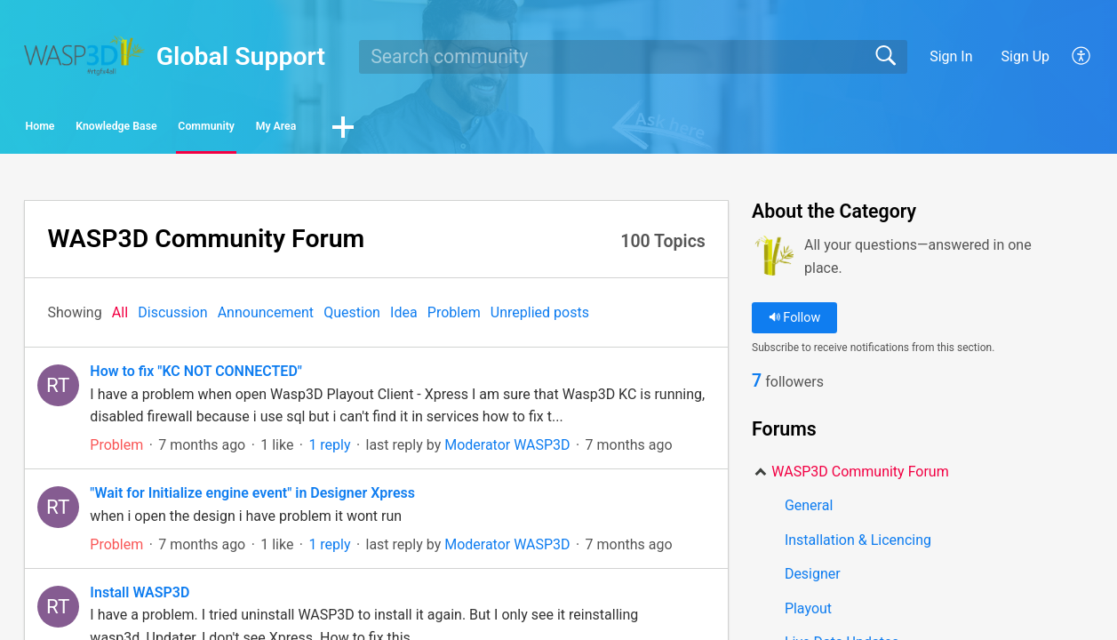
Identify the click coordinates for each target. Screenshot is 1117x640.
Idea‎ (404, 317)
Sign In (951, 56)
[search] (632, 57)
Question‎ (351, 317)
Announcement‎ (266, 317)
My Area (485, 129)
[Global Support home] (84, 56)
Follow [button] (795, 323)
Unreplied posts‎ (540, 317)
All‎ (120, 317)
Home (74, 129)
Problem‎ (454, 317)
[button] (579, 130)
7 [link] (757, 388)
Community (360, 129)
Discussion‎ (172, 317)
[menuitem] (1071, 56)
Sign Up (1025, 56)
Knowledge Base (208, 129)
